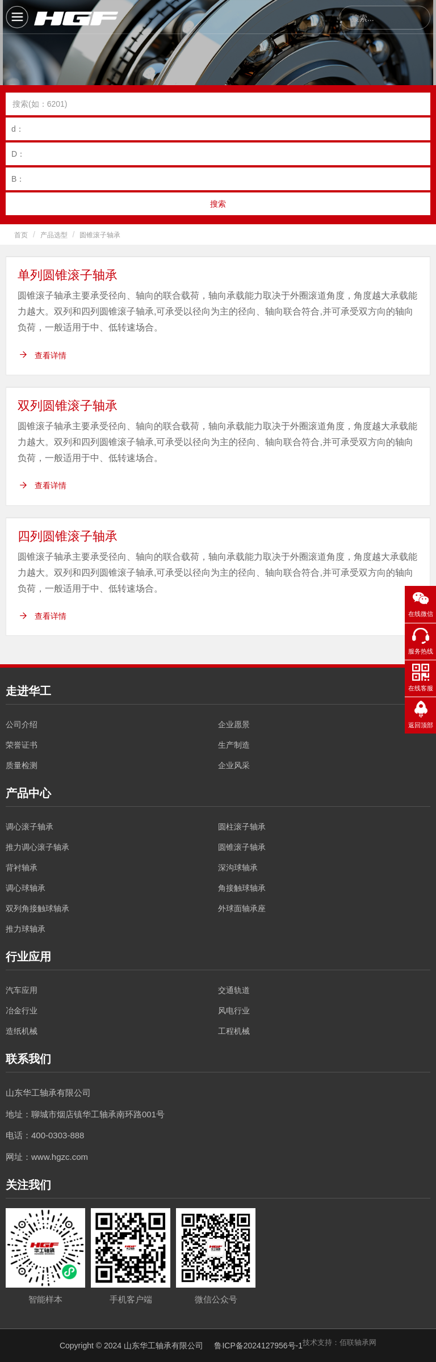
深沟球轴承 (238, 867)
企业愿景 (234, 724)
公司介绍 (21, 724)
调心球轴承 (25, 887)
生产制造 (234, 744)
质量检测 (21, 765)
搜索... (362, 18)
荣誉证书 (21, 744)
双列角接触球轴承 (37, 908)
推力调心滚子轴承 (37, 847)
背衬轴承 (21, 867)
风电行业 (234, 1010)
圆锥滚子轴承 (99, 235)
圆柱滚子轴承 (242, 826)
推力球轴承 (25, 928)
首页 (21, 235)
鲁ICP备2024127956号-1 (258, 1345)
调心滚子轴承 (29, 826)
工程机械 (234, 1031)
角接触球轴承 (242, 887)
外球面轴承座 (242, 908)
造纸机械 (21, 1031)
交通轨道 (234, 990)
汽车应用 (21, 990)
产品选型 (54, 235)
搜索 (218, 203)
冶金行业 (21, 1010)
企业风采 (234, 765)
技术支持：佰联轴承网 (339, 1342)
